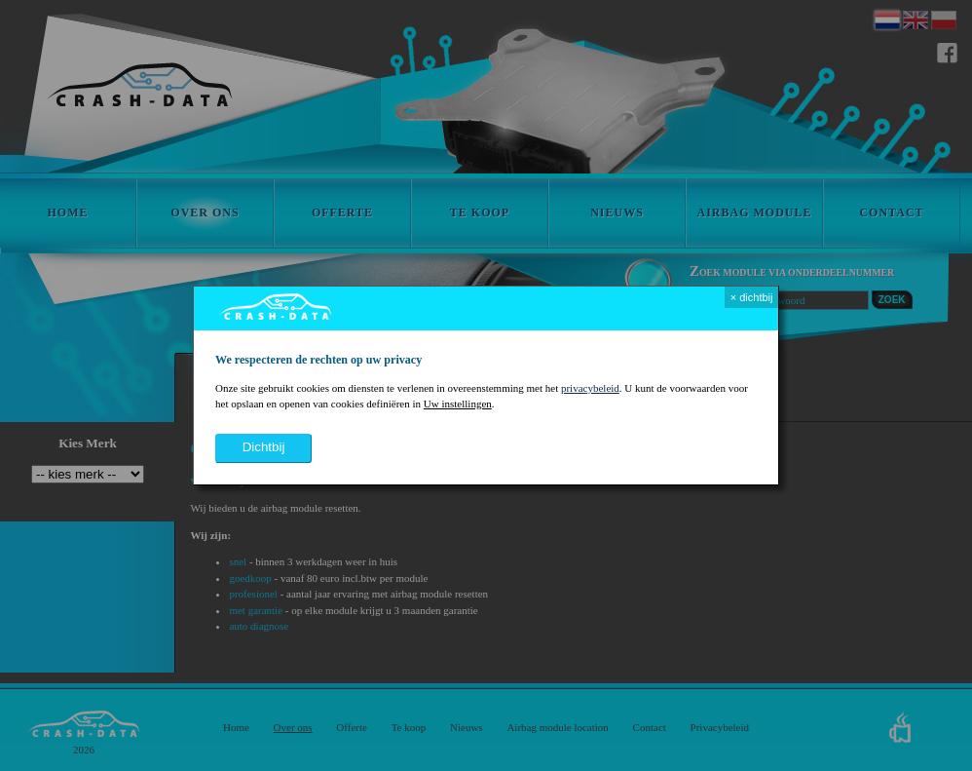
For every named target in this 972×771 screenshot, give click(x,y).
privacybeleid (590, 388)
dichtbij (264, 447)
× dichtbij (751, 297)
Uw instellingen (458, 403)
